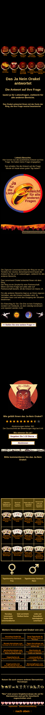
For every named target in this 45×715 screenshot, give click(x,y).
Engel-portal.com (13, 665)
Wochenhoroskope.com (13, 651)
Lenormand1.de (35, 658)
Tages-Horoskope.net (35, 644)
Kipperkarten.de (13, 657)
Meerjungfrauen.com (35, 664)
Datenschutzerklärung (27, 706)
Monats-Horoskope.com (13, 644)
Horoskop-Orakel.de (13, 637)
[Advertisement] (22, 23)
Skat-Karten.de (35, 651)
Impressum (13, 706)
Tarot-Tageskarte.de (35, 638)
